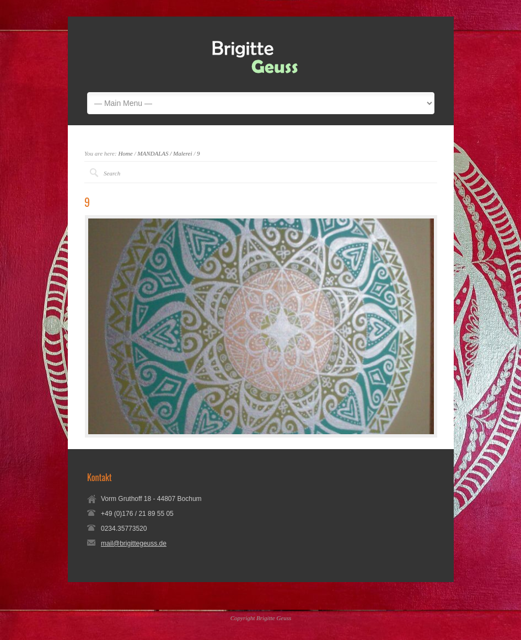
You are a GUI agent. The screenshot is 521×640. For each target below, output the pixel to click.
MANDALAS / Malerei (164, 153)
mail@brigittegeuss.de (133, 543)
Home (125, 153)
